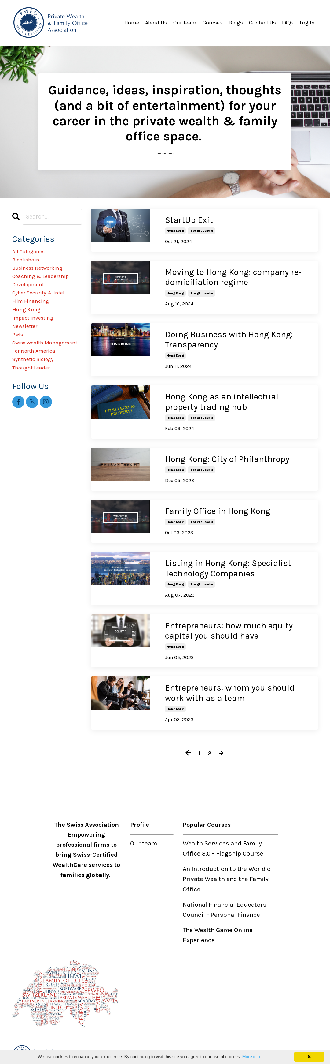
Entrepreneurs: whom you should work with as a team (230, 686)
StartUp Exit (189, 220)
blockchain (28, 263)
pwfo (19, 356)
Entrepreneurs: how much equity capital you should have (229, 625)
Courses (212, 22)
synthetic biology (37, 397)
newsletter (28, 346)
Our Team (184, 22)
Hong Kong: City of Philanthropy (227, 456)
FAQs (288, 22)
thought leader (201, 230)
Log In (307, 22)
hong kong (175, 230)
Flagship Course (239, 846)
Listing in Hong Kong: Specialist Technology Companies (228, 563)
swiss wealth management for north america (45, 377)
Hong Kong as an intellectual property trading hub (221, 399)
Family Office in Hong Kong (217, 507)
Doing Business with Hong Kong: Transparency (229, 338)
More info (251, 1056)
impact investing (37, 335)
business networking (43, 273)
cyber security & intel (44, 304)
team (149, 836)
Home (130, 22)
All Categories (32, 253)
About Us (155, 22)
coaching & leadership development (46, 289)
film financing (33, 315)
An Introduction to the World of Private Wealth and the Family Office (228, 872)
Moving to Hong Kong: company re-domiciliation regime (233, 276)
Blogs (235, 22)
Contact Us (262, 22)
